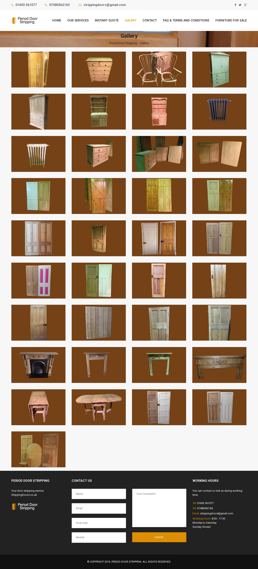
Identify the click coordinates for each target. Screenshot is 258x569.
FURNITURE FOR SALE (231, 20)
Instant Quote (107, 20)
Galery (130, 20)
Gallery (144, 43)
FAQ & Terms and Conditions (186, 20)
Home (56, 20)
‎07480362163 (59, 5)
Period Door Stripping (123, 43)
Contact (150, 20)
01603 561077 (26, 5)
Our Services (78, 20)
